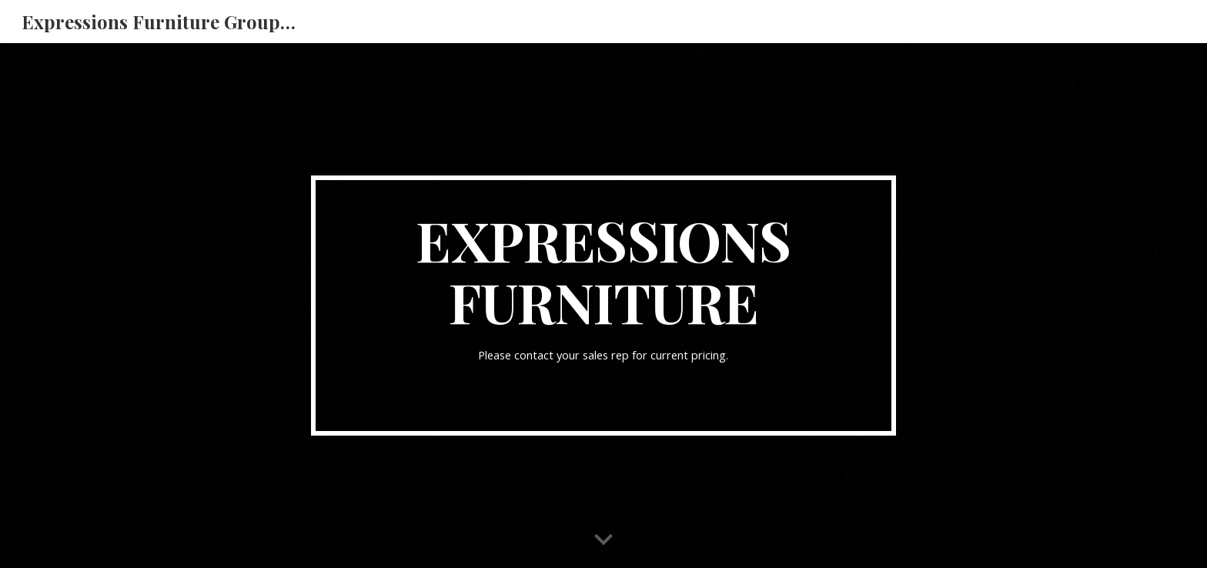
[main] (603, 305)
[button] (603, 540)
